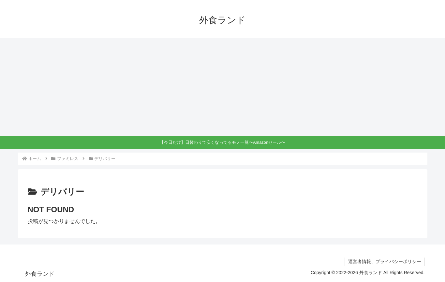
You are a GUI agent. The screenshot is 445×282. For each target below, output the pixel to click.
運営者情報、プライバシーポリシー (384, 261)
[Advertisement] (222, 87)
